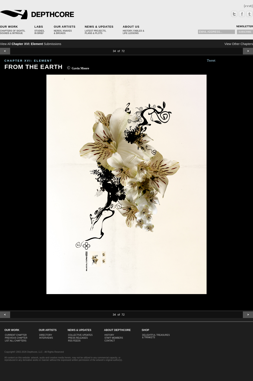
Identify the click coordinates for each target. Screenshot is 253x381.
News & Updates (99, 26)
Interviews (46, 338)
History (109, 335)
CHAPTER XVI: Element (28, 60)
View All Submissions (30, 44)
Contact (109, 341)
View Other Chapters (238, 44)
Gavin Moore (80, 68)
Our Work (9, 26)
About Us (131, 26)
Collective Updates (80, 335)
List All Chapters (15, 341)
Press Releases (78, 338)
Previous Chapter (16, 338)
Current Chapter (16, 335)
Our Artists (65, 26)
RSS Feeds (74, 341)
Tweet (211, 60)
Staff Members (113, 338)
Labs (38, 26)
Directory (45, 335)
